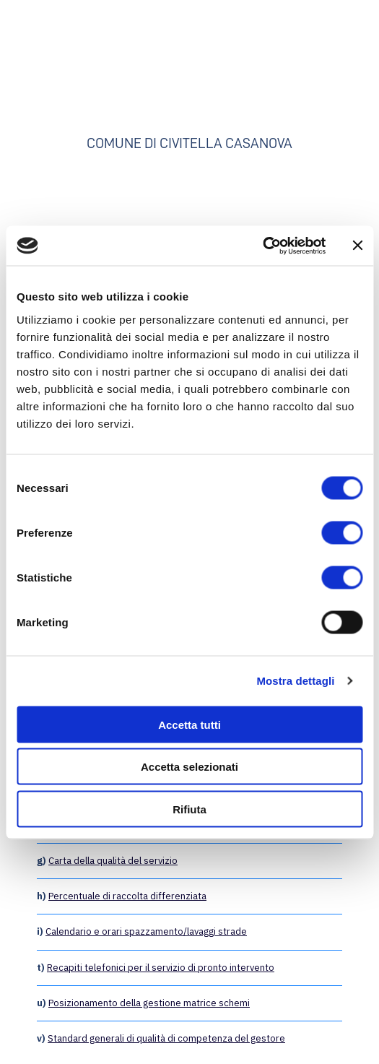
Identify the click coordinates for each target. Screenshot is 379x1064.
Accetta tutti (189, 724)
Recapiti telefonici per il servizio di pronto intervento (160, 967)
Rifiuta (189, 809)
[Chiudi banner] (357, 246)
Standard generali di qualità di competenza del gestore (166, 1038)
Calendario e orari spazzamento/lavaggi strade (146, 931)
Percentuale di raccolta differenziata (127, 896)
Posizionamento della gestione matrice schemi (149, 1003)
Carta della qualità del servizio (113, 861)
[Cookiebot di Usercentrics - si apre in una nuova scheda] (262, 245)
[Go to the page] (189, 73)
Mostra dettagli (295, 681)
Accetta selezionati (189, 767)
